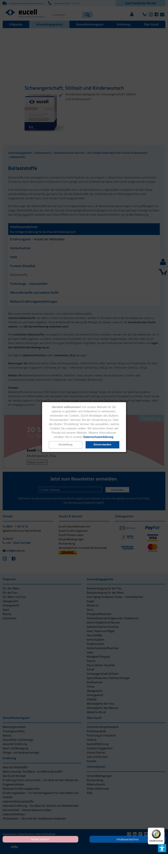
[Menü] (162, 830)
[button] (65, 444)
